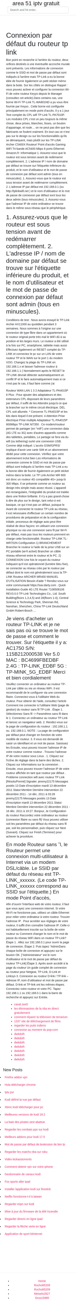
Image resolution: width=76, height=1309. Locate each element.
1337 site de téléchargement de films (37, 1021)
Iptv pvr (9, 1092)
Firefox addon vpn (16, 1077)
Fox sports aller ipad (17, 1181)
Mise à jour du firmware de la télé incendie (31, 1211)
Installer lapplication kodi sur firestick (28, 1189)
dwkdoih (19, 1034)
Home (42, 1281)
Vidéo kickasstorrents (18, 1159)
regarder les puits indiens (30, 1025)
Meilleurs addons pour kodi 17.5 (25, 1137)
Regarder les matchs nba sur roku (26, 1151)
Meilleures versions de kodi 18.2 (25, 1114)
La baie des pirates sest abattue (25, 1122)
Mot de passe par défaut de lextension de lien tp (35, 1144)
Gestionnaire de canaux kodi (23, 1174)
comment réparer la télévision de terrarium (40, 1017)
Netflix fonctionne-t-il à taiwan (23, 1196)
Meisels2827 (42, 1293)
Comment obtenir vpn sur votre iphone (29, 1166)
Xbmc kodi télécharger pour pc (24, 1107)
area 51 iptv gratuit (36, 3)
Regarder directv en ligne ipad (24, 1219)
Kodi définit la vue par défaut (23, 1099)
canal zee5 (21, 1004)
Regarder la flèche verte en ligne (25, 1226)
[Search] (38, 10)
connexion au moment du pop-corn (36, 1029)
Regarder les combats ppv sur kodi (26, 1129)
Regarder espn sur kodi (19, 1204)
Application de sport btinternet (23, 1233)
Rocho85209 (42, 1285)
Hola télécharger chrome (20, 1084)
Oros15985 (42, 1298)
